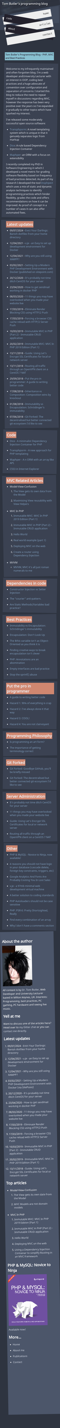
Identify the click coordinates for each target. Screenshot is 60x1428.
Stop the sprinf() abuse (23, 674)
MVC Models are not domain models (31, 1205)
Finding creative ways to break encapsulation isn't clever (28, 651)
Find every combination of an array (30, 919)
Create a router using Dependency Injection (26, 553)
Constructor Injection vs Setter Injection (28, 591)
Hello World (20, 534)
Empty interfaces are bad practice (29, 668)
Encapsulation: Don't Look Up (27, 634)
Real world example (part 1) (30, 540)
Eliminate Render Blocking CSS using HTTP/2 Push (29, 310)
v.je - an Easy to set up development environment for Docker (30, 246)
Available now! (17, 1329)
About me (18, 1350)
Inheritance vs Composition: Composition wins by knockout (30, 394)
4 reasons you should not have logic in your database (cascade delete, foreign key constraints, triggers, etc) (32, 867)
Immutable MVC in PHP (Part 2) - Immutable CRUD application (31, 334)
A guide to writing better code (27, 697)
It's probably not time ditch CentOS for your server (30, 279)
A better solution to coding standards (32, 895)
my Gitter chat (27, 1027)
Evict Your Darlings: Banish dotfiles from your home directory (29, 234)
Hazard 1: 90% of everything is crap (30, 703)
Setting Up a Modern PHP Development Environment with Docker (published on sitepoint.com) (31, 268)
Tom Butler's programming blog (25, 3)
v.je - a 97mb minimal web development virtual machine (27, 887)
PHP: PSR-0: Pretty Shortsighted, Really (29, 912)
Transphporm (18, 129)
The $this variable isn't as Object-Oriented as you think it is (29, 642)
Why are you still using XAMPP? (31, 257)
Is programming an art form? (27, 741)
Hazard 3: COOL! (20, 718)
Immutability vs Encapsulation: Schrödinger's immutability (27, 407)
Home (46, 13)
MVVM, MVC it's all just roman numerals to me (31, 568)
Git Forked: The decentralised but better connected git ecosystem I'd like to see (30, 420)
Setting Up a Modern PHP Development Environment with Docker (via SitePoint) (29, 1083)
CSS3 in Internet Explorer (24, 469)
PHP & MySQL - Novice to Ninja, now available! (31, 856)
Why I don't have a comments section (32, 925)
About (11, 29)
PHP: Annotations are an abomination (24, 661)
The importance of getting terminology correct (25, 749)
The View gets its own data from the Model (32, 492)
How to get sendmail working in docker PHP (30, 288)
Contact (47, 34)
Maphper (15, 155)
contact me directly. (15, 1031)
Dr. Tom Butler (30, 989)
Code (9, 18)
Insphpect (47, 183)
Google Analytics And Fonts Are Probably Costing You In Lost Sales (30, 878)
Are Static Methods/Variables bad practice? (29, 606)
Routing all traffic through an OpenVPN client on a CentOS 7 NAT (29, 369)
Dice (12, 145)
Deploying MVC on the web (29, 546)
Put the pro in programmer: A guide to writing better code (29, 382)
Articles (45, 24)
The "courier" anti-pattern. (25, 598)
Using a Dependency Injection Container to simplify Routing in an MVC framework (33, 1252)
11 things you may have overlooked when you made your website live (31, 300)
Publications (20, 1356)
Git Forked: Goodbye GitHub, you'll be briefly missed (30, 770)
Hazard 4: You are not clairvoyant (29, 724)
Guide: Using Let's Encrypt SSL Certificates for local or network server (30, 356)
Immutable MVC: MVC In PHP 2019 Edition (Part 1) (32, 345)
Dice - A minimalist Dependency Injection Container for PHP (28, 442)
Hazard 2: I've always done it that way (29, 710)
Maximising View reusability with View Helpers (33, 502)
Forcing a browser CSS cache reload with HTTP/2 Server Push (31, 322)
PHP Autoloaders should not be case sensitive (31, 902)
